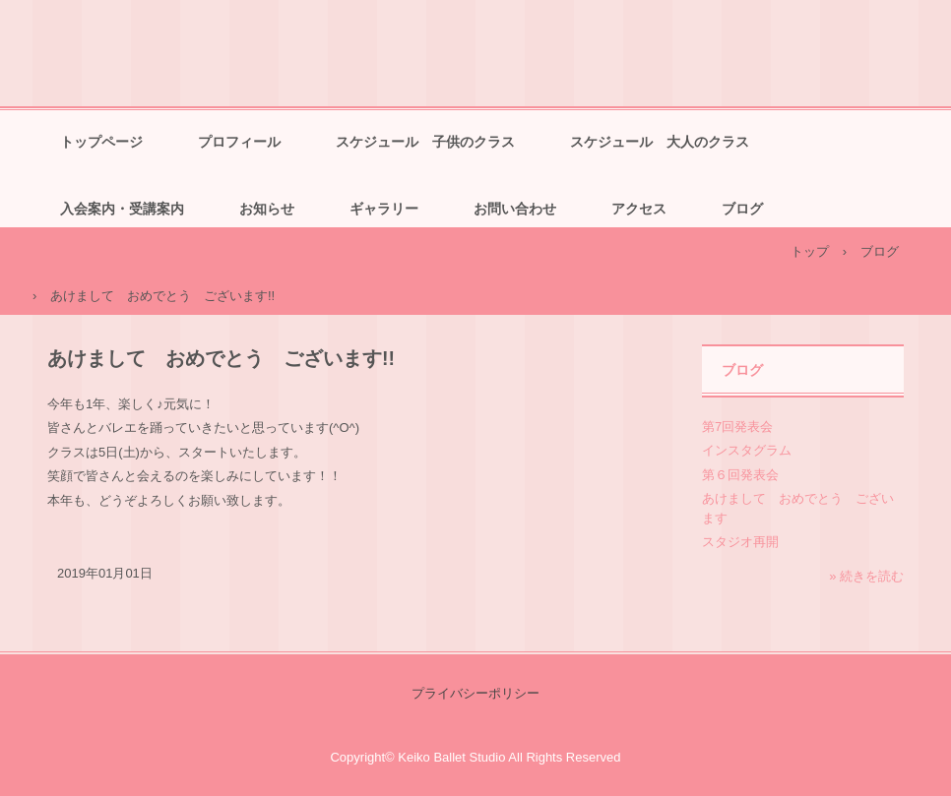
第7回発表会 (737, 426)
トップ (810, 251)
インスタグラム (747, 450)
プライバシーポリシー (475, 693)
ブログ (742, 208)
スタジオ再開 (740, 541)
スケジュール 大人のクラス (659, 142)
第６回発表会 (740, 474)
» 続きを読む (866, 576)
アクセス (638, 208)
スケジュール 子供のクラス (425, 142)
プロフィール (239, 142)
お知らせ (266, 208)
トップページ (101, 142)
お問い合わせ (515, 208)
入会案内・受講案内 (122, 208)
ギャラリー (383, 208)
